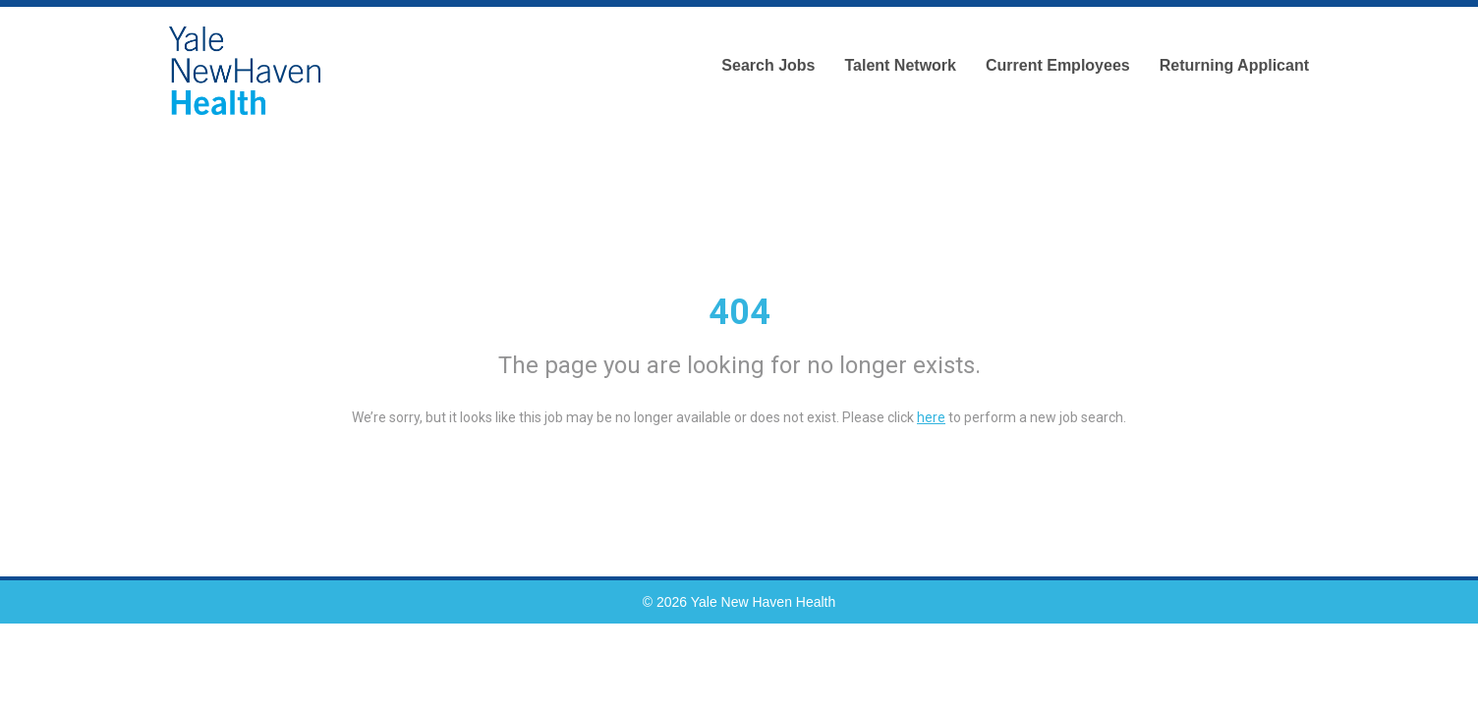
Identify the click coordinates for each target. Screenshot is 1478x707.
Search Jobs (768, 65)
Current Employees (1058, 65)
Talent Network (900, 65)
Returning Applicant (1234, 65)
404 (739, 312)
